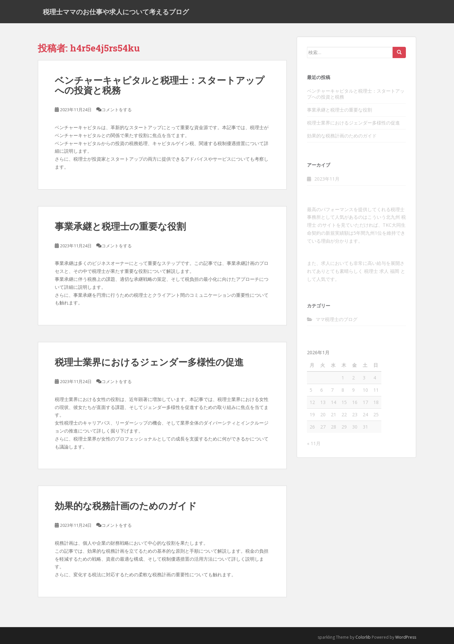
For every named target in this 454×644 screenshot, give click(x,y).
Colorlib (363, 637)
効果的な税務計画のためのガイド (126, 506)
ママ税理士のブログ (336, 319)
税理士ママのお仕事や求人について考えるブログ (116, 11)
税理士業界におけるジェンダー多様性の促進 (149, 362)
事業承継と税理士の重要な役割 (120, 226)
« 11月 (314, 443)
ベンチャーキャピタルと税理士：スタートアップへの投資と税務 (160, 85)
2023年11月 (327, 179)
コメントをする (117, 110)
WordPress (405, 637)
